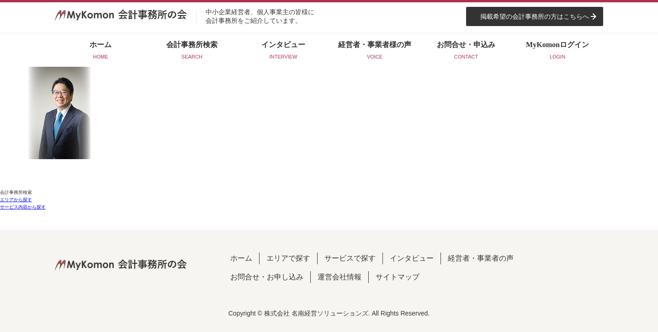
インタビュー (412, 258)
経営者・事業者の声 (481, 258)
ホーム (241, 258)
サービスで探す (350, 258)
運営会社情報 (339, 277)
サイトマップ (397, 277)
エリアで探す (288, 258)
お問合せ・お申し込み (266, 277)
